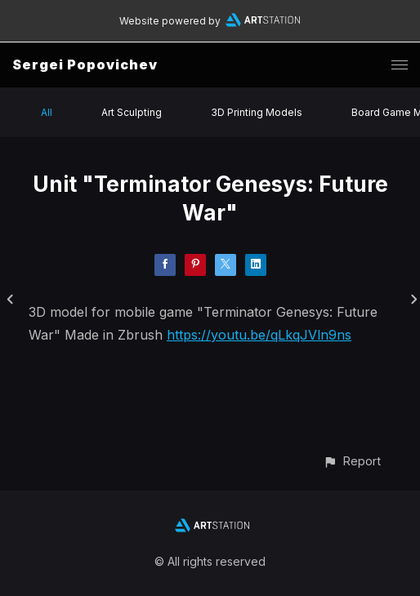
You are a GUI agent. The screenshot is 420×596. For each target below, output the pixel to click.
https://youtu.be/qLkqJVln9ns (259, 335)
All (46, 112)
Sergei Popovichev (85, 64)
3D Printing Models (256, 112)
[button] (351, 461)
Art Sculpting (131, 112)
